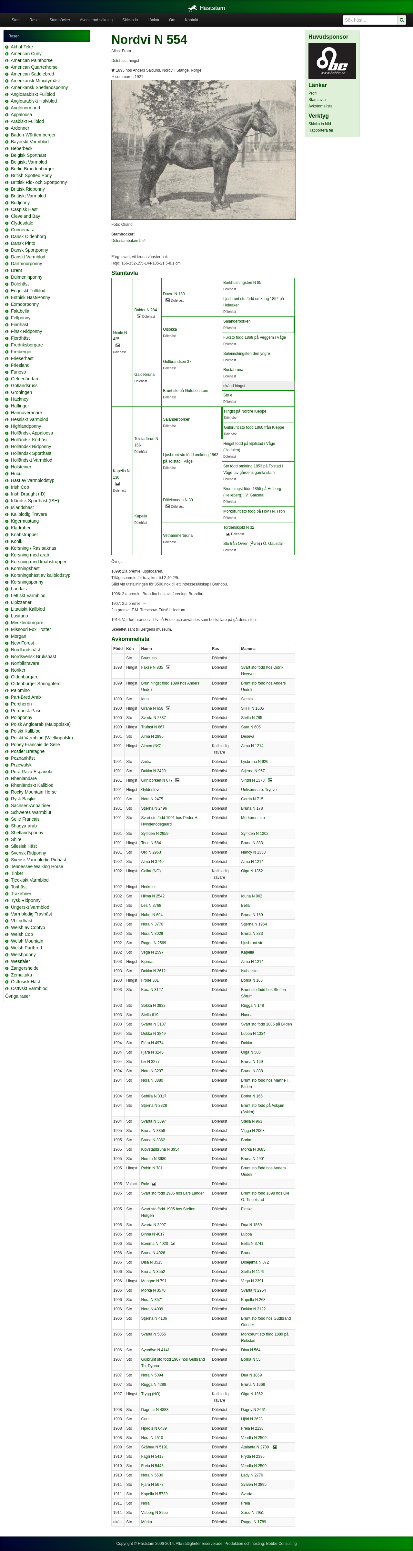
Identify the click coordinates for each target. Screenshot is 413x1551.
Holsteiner (21, 466)
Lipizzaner (21, 602)
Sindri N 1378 (256, 780)
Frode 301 (150, 980)
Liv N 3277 (150, 1061)
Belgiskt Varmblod (29, 162)
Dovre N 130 (174, 294)
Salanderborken (237, 321)
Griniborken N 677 (157, 780)
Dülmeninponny (26, 277)
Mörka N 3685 (253, 1149)
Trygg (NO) (151, 1394)
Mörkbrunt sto (253, 818)
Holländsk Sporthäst (31, 453)
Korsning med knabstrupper (38, 561)
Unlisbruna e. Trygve (259, 789)
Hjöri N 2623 (252, 1419)
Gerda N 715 (252, 799)
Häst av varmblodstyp (33, 480)
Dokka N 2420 (153, 771)
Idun (145, 699)
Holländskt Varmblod (31, 460)
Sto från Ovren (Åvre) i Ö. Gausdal (253, 543)
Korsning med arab (30, 554)
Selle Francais (25, 819)
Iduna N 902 (251, 896)
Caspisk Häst (24, 209)
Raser (34, 20)
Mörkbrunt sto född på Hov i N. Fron (254, 511)
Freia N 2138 (252, 1428)
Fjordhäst (20, 338)
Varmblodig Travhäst (31, 913)
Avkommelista (320, 106)
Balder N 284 (145, 310)
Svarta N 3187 (153, 1024)
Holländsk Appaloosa (32, 432)
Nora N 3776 (152, 924)
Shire (16, 839)
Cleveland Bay (25, 216)
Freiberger (21, 351)
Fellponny (21, 317)
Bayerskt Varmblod (30, 141)
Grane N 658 (152, 708)
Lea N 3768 (151, 905)
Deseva (247, 736)
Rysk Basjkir (23, 798)
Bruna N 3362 (153, 1140)
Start (16, 20)
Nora (145, 1503)
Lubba (246, 1234)
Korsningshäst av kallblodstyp (40, 575)
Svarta (246, 1494)
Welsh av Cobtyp (28, 927)
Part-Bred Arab (26, 697)
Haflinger (20, 405)
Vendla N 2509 (254, 1438)
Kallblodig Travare (29, 514)
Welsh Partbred (26, 947)
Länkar (153, 20)
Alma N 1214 (252, 746)
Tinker (17, 873)
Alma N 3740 (152, 861)
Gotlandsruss (24, 385)
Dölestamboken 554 (128, 240)
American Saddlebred (32, 73)
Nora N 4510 (152, 1438)
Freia (245, 1503)
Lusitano (19, 615)
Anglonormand (25, 107)
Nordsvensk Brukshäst (33, 656)
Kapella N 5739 (154, 1494)
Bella (245, 905)
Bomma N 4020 (154, 1243)
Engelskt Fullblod (28, 290)
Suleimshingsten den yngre (246, 353)
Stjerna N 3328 (154, 1105)
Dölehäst (20, 283)
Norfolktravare (25, 663)
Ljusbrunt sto (252, 943)
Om (172, 20)
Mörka (146, 1522)
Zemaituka (21, 974)
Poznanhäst (23, 758)
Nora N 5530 (152, 1475)
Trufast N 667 (153, 727)
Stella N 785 (251, 717)
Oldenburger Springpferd (36, 683)
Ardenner (20, 128)
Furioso (18, 372)
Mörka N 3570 (153, 1290)
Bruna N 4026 (153, 1253)
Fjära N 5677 (152, 1484)
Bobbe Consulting (281, 1543)
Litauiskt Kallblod (28, 609)
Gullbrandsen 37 (177, 361)
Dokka (246, 1043)
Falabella (20, 311)
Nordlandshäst (25, 649)
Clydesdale (22, 222)
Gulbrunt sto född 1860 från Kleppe (254, 427)
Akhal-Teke (22, 46)
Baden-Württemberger (33, 134)
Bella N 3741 (252, 1243)
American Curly (26, 53)
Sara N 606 (251, 727)
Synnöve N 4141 (155, 1350)
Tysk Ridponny (26, 900)
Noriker (18, 670)
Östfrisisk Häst (25, 981)
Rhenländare (24, 778)
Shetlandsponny (27, 832)
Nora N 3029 (152, 933)
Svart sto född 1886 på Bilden (266, 1024)
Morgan (18, 636)
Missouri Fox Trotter (31, 629)
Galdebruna (144, 374)
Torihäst (19, 886)
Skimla (247, 699)
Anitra (146, 761)
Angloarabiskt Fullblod (33, 94)
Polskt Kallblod (26, 731)
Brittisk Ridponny (28, 189)
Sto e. (228, 395)
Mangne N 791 (154, 1281)
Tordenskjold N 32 (238, 527)
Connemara (23, 229)
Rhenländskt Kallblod (32, 785)
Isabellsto (249, 971)
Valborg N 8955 (154, 1512)
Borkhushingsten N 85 (242, 282)
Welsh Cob (22, 934)
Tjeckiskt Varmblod (30, 880)
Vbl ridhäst (21, 920)
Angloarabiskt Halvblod (34, 101)
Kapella (140, 516)
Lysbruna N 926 (254, 761)
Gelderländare (25, 378)
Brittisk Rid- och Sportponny (39, 182)
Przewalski (22, 764)
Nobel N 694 (152, 915)
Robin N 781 (152, 1168)
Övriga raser (17, 996)
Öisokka (170, 329)
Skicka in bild (319, 124)
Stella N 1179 (252, 1271)
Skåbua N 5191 (154, 1447)
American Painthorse (32, 60)
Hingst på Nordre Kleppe (245, 411)
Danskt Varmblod (28, 256)
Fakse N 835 (152, 667)
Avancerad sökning (96, 20)
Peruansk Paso (26, 710)
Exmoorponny (25, 304)
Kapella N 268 (253, 1299)
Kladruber (21, 527)
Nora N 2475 (152, 799)
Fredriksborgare (27, 344)
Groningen (21, 392)
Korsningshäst (25, 568)
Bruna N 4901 (253, 1158)
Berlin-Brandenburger (32, 168)
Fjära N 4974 (152, 1043)
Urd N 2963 (151, 852)
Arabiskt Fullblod (27, 121)
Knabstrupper (24, 534)
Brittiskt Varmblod (28, 195)
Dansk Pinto (23, 243)
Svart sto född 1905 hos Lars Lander (172, 1193)
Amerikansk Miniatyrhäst (35, 80)
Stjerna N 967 (253, 771)
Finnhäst (19, 324)
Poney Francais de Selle (35, 744)
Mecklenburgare (27, 622)
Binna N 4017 (153, 1234)
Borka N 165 (252, 980)
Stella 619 (149, 1015)
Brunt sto (149, 658)
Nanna (246, 1015)
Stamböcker (59, 20)
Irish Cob (20, 487)
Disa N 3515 (152, 1262)
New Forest (22, 642)
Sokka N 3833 (153, 1005)
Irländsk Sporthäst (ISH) (35, 500)
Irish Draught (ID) (28, 493)
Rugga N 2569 (153, 943)
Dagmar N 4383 (155, 1409)
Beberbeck (22, 148)
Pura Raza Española (31, 771)
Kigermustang (25, 521)
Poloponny (21, 717)
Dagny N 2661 (253, 1409)
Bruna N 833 (252, 843)
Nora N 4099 (152, 1309)
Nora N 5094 (152, 1375)
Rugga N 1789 (253, 1522)
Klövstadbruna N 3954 (160, 1149)
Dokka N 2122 (253, 1309)
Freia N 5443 (152, 1466)
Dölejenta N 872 (255, 1262)
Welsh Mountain (27, 941)
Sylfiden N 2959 (155, 833)
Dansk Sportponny (29, 250)
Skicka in (130, 20)
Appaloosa (21, 114)
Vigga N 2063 (253, 1130)
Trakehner (21, 893)
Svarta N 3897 (153, 1121)
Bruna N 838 (252, 1071)
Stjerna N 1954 (254, 924)
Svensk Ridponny (28, 853)
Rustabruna (233, 369)
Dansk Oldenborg (28, 236)
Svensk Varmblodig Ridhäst (38, 859)
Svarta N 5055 (153, 1334)
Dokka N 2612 (153, 971)
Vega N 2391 (252, 1281)
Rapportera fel (320, 130)
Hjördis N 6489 (154, 1428)
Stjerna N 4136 (154, 1318)
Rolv (145, 1184)
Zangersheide (25, 968)
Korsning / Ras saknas (33, 548)
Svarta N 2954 (253, 1290)
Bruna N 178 (252, 808)
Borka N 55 (250, 1359)
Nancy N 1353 (253, 852)
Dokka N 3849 (153, 1033)
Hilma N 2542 (153, 896)
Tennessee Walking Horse (37, 866)
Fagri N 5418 (152, 1456)
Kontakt (191, 20)
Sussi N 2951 (252, 1512)
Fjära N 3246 (152, 1052)
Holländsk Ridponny (31, 446)
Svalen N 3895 (254, 1484)
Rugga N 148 (252, 1005)
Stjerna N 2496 (154, 808)
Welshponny (23, 954)
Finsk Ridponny (26, 331)
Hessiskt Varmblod (29, 419)
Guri (145, 1419)
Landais (19, 588)
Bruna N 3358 (153, 1130)
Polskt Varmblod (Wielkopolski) (42, 737)
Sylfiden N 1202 (254, 833)
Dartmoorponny (26, 263)
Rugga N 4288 (153, 1384)
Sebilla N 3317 (153, 1096)
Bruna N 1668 (253, 1384)
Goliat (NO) (151, 871)
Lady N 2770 (252, 1475)
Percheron (21, 703)
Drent (16, 270)
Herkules (148, 887)
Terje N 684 (151, 843)
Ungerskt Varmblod (30, 907)
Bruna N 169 (252, 915)
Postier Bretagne (28, 751)
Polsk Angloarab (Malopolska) (41, 724)
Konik (16, 541)
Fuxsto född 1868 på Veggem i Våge (254, 337)
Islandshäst (22, 507)
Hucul (17, 473)
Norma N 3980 (153, 1158)
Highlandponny (26, 426)
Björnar (147, 961)
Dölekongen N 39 (178, 500)
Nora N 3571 (152, 1299)
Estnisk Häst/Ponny (30, 297)
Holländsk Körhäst (29, 439)
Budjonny (20, 202)
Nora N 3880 (152, 1080)
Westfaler (20, 961)
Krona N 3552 (153, 1271)
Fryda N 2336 (253, 1456)
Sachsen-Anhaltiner (30, 805)
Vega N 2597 (152, 952)
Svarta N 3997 (153, 1225)
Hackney (19, 399)
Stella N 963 (251, 1121)
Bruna (246, 1253)
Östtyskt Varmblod (29, 988)
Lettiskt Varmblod (28, 595)
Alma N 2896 (152, 736)
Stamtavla (317, 99)
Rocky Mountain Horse (34, 792)
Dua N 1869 (251, 1225)
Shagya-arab (24, 825)
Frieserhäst (22, 358)
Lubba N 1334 (253, 1033)
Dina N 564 (250, 1350)
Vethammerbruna (178, 535)
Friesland (20, 365)
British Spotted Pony (31, 175)
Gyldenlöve (151, 789)
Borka (246, 1140)
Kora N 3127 (152, 989)
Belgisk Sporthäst (28, 155)
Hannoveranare (26, 412)
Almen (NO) (151, 746)
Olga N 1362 (252, 871)
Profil (312, 93)
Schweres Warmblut (31, 812)
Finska (246, 1209)
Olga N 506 (251, 1052)
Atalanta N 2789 (259, 1447)
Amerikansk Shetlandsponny (39, 87)
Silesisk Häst (24, 846)
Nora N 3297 (152, 1071)
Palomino (20, 690)
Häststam (206, 8)
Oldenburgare (25, 676)
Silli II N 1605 (252, 708)
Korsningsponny (27, 582)
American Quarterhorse (34, 67)
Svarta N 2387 (153, 717)
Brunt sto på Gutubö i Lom (185, 390)
